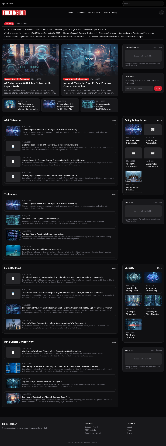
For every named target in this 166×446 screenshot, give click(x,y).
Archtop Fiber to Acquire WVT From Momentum (24, 36)
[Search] (161, 12)
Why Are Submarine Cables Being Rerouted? (66, 36)
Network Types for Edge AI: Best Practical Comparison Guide (80, 29)
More (114, 120)
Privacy (130, 430)
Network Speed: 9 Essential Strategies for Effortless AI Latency (89, 33)
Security (106, 12)
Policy (114, 12)
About (129, 427)
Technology (80, 12)
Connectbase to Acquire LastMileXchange (136, 33)
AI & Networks (94, 12)
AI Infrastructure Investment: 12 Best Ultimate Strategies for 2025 (32, 33)
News (70, 12)
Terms (129, 433)
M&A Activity (90, 430)
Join (158, 88)
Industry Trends (91, 427)
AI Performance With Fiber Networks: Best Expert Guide (28, 29)
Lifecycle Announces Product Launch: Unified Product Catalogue (115, 36)
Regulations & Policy (93, 433)
